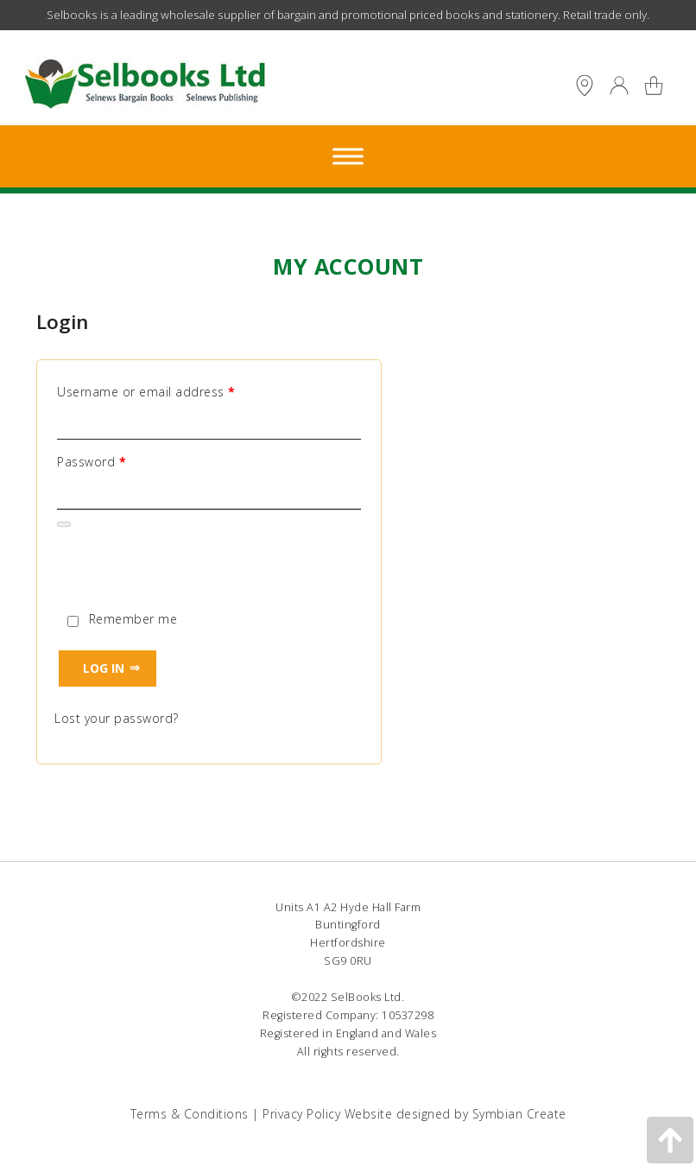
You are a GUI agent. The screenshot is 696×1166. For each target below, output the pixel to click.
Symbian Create (519, 1114)
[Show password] (64, 524)
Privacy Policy (301, 1114)
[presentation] (185, 571)
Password (91, 462)
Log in (103, 668)
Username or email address (146, 392)
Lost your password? (116, 718)
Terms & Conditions (189, 1114)
